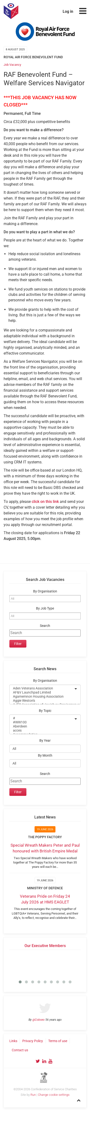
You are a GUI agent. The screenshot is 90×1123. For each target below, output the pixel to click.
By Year (45, 741)
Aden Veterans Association (41, 688)
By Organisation (45, 591)
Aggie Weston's (41, 701)
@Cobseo (38, 1019)
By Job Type (45, 608)
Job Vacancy (12, 64)
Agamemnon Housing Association (41, 697)
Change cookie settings (54, 1095)
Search (45, 626)
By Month (45, 755)
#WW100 (41, 722)
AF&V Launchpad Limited (41, 692)
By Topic (45, 711)
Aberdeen (41, 726)
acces (41, 730)
